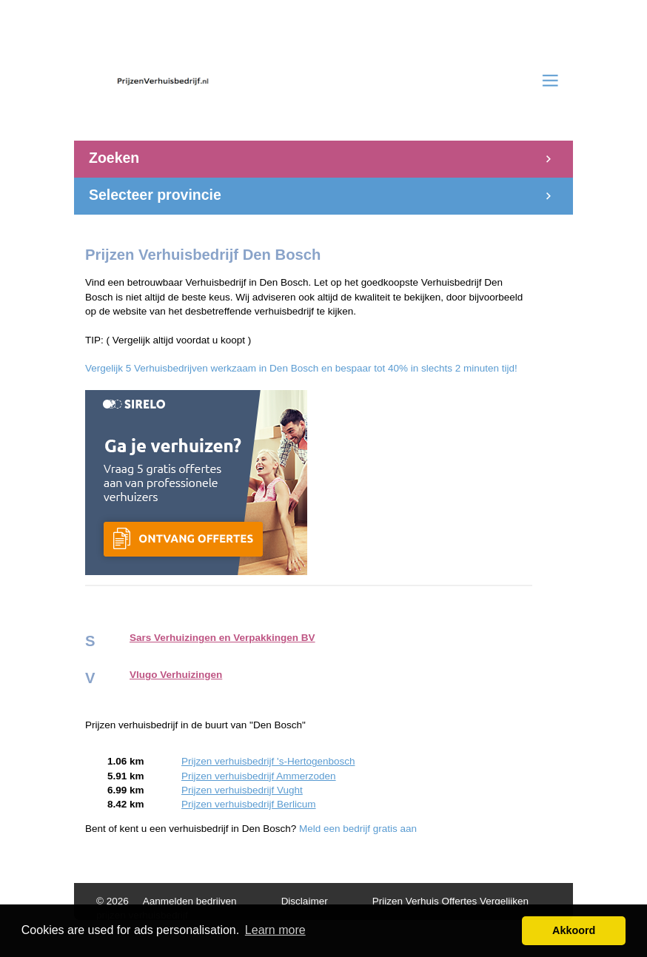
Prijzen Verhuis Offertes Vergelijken (450, 901)
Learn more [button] (275, 930)
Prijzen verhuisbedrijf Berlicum (248, 804)
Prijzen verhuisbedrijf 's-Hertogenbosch (268, 761)
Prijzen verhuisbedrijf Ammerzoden (258, 776)
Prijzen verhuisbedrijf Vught (242, 790)
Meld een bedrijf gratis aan (358, 828)
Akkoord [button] (573, 930)
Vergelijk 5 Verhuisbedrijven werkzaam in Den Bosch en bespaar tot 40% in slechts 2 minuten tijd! (301, 368)
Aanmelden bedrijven (190, 901)
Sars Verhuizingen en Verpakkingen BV (222, 637)
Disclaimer (304, 901)
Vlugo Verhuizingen (176, 674)
